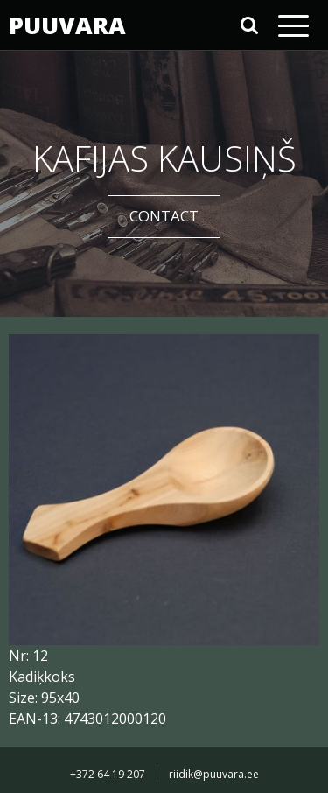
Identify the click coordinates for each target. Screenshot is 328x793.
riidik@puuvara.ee (214, 774)
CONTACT (164, 216)
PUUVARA (65, 25)
